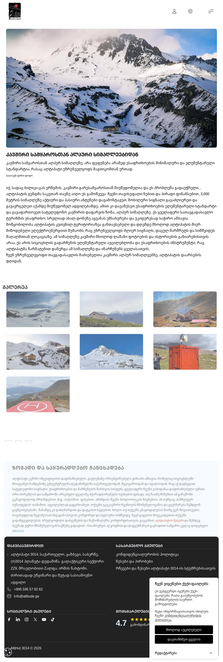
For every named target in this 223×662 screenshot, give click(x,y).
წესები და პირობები (134, 561)
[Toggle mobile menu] (210, 11)
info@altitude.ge (26, 596)
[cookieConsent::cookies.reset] (7, 652)
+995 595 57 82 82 (28, 589)
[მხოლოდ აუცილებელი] (184, 629)
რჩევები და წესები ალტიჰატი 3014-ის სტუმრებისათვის (166, 568)
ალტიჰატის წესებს (169, 531)
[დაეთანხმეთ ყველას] (184, 639)
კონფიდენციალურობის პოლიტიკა (147, 554)
